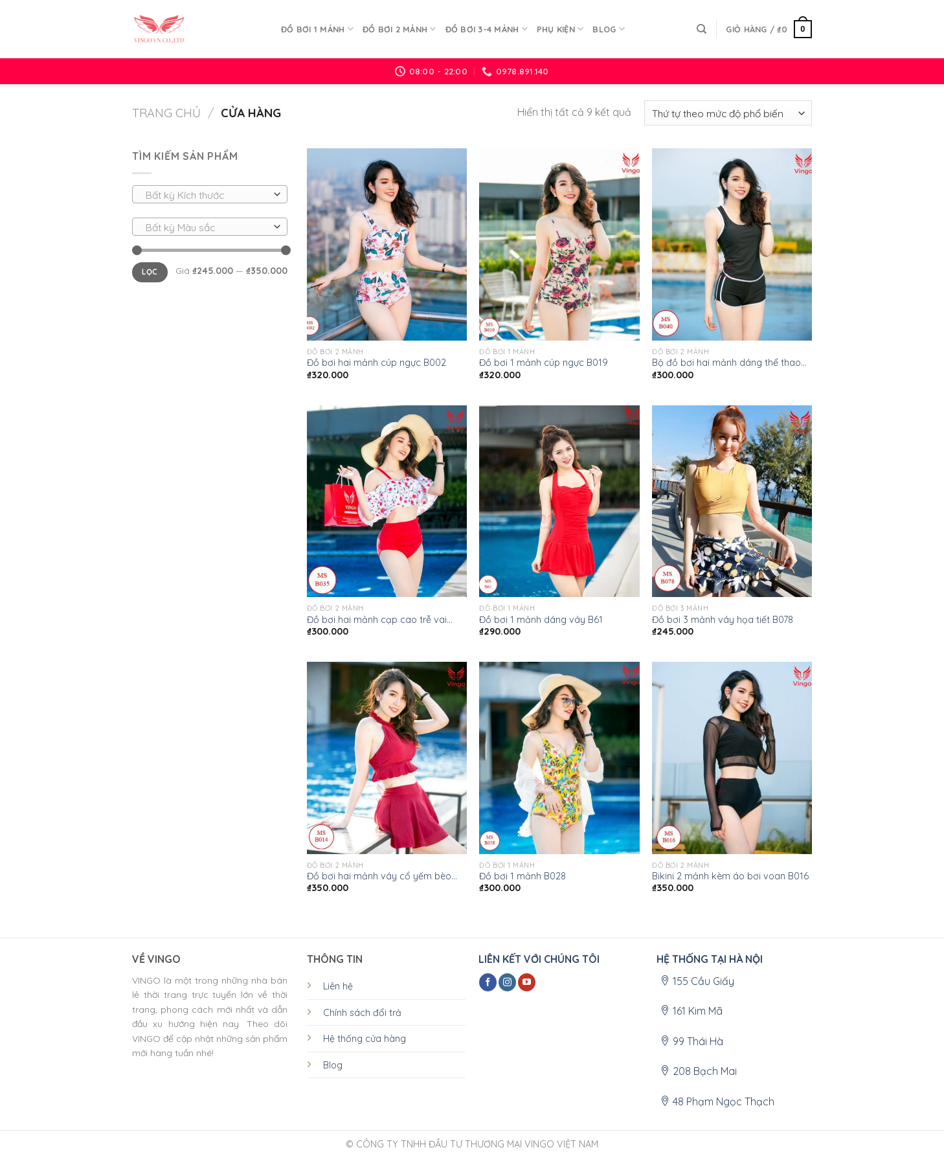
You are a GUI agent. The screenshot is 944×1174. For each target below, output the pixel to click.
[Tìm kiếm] (701, 29)
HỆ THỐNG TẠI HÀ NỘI (710, 959)
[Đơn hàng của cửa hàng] (728, 113)
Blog (608, 29)
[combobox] (209, 194)
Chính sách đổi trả (362, 1013)
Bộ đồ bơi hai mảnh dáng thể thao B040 (726, 363)
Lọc (149, 272)
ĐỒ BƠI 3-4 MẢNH (486, 29)
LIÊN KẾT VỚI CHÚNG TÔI (539, 959)
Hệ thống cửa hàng (364, 1038)
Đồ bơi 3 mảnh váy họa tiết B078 (722, 620)
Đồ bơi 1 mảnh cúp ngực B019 (543, 362)
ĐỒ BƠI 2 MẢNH (399, 29)
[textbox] (206, 195)
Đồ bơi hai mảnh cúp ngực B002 (376, 362)
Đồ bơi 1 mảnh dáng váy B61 (541, 620)
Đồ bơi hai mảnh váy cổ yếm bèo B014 (379, 876)
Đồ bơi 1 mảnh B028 (522, 876)
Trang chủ (166, 113)
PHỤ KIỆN (560, 29)
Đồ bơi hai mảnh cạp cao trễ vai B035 (377, 620)
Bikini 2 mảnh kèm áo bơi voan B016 (730, 876)
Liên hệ (338, 986)
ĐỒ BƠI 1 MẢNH (317, 29)
